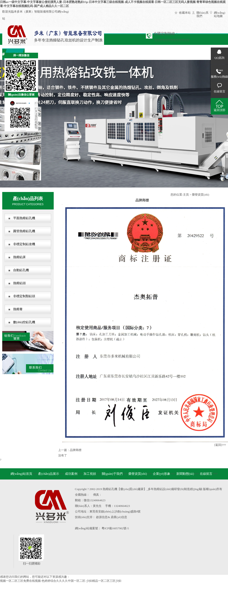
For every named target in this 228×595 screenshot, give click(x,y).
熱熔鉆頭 (19, 283)
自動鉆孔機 (21, 270)
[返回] (218, 445)
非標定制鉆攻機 (24, 244)
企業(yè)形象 (147, 54)
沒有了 (62, 455)
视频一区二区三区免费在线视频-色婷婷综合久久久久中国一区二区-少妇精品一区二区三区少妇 (60, 580)
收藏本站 (185, 12)
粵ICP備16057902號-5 (115, 528)
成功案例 (58, 54)
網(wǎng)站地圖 (219, 14)
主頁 (186, 194)
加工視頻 (80, 54)
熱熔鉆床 (19, 257)
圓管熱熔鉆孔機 (24, 231)
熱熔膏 (18, 309)
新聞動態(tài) (170, 54)
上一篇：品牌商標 (69, 450)
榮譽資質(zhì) (125, 54)
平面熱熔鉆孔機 (24, 218)
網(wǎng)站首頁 (21, 473)
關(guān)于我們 (102, 54)
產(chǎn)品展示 (48, 473)
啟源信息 (102, 517)
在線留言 (192, 54)
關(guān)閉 (31, 134)
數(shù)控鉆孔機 (24, 322)
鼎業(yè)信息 (119, 517)
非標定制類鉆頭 (24, 296)
